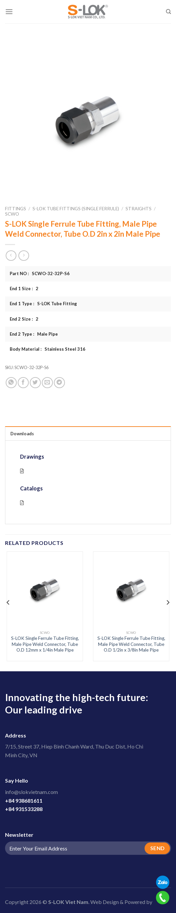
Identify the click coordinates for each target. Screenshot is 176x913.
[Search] (168, 11)
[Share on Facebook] (23, 382)
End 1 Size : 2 (24, 288)
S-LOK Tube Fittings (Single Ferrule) (75, 208)
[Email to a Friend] (47, 382)
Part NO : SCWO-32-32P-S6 (40, 273)
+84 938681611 (23, 800)
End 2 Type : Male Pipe (34, 334)
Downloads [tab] (22, 433)
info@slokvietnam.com (31, 792)
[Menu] (9, 11)
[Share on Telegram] (59, 382)
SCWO (12, 214)
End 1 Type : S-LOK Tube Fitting (43, 303)
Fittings (15, 208)
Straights (138, 208)
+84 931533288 (23, 809)
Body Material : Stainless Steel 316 (47, 349)
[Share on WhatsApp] (11, 382)
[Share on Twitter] (35, 382)
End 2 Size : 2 (24, 319)
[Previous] (8, 602)
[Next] (167, 602)
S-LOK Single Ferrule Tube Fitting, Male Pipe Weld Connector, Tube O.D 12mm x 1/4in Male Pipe (45, 644)
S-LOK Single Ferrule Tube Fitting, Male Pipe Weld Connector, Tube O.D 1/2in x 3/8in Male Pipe (131, 644)
